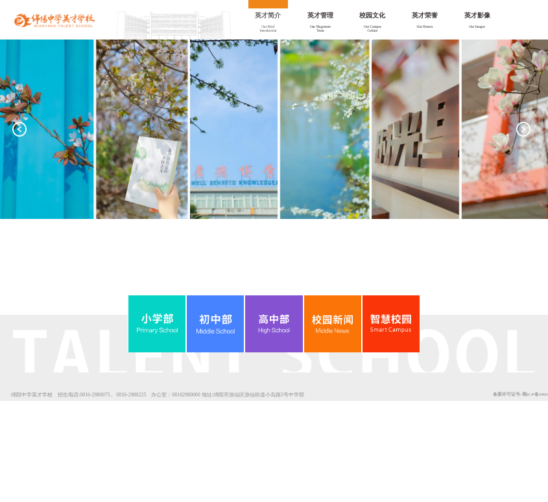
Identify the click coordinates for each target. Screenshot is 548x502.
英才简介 (268, 15)
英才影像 (477, 15)
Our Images (477, 27)
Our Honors (424, 27)
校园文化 (372, 15)
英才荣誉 (425, 15)
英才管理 (320, 15)
